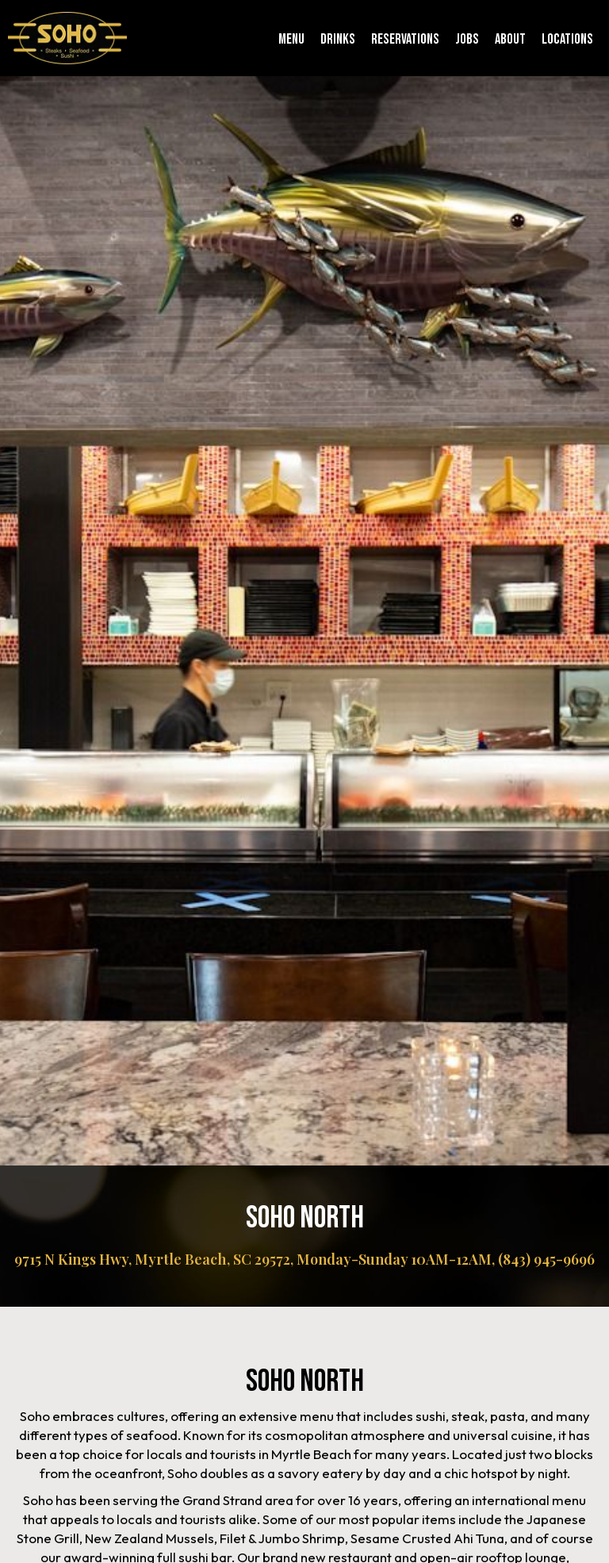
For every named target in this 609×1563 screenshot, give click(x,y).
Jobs (467, 40)
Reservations (405, 40)
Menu (291, 40)
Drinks (337, 40)
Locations (567, 40)
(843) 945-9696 (546, 1259)
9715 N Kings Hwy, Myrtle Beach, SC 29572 (152, 1259)
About (510, 40)
